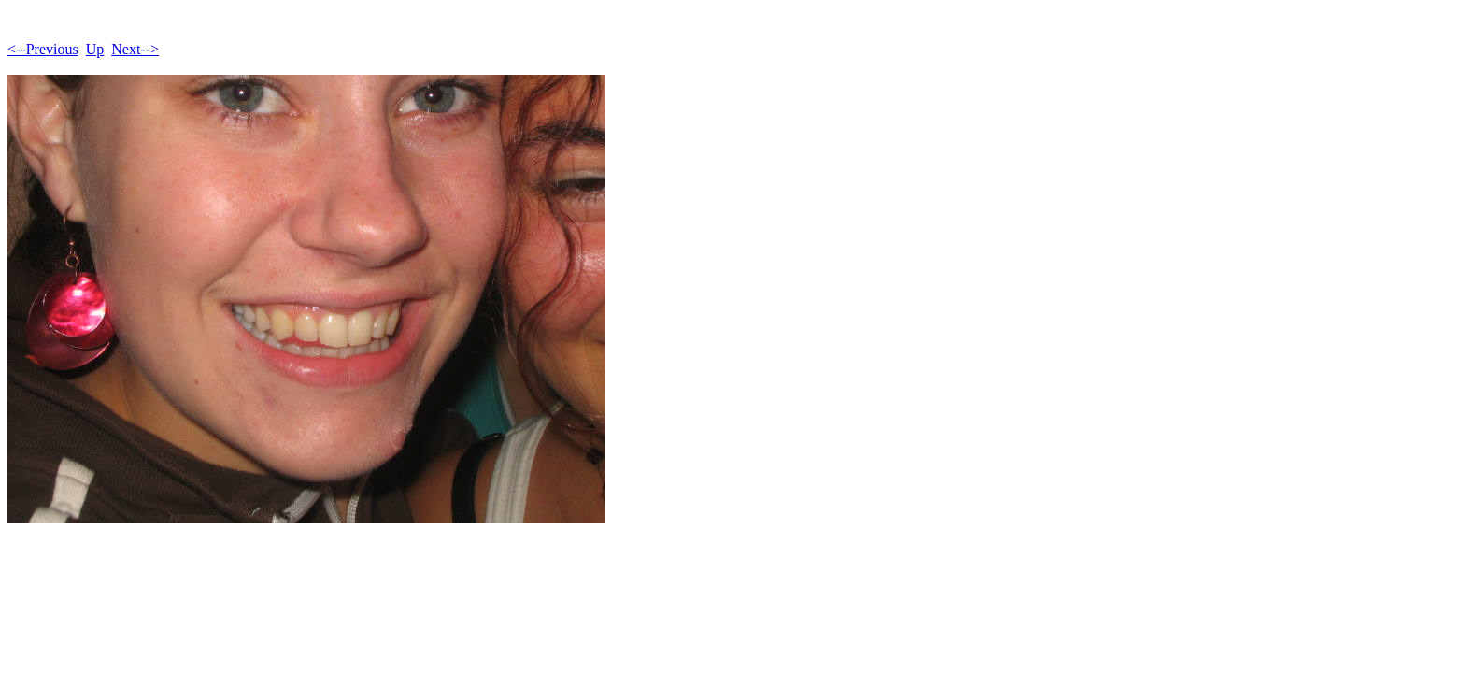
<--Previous (42, 49)
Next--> (135, 49)
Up (95, 49)
